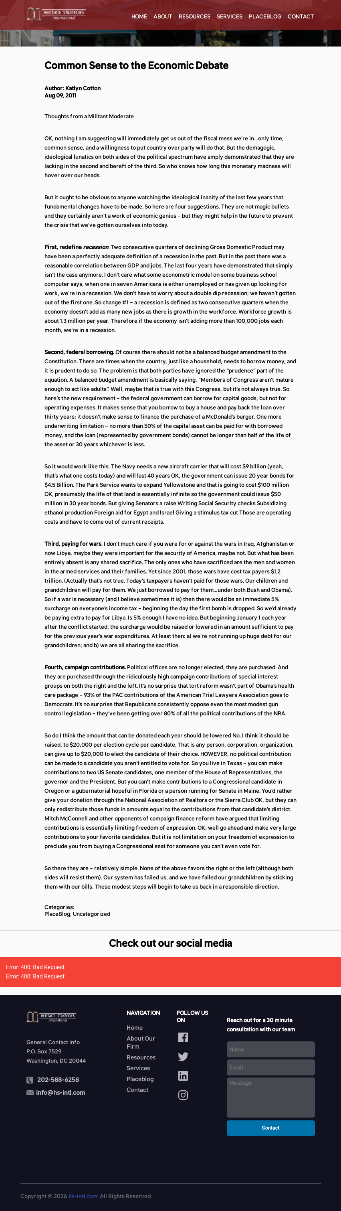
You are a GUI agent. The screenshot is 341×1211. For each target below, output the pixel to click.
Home (139, 16)
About (162, 16)
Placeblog (265, 16)
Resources (194, 16)
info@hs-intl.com (60, 1092)
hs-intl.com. (84, 1196)
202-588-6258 (58, 1080)
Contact (301, 16)
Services (229, 16)
